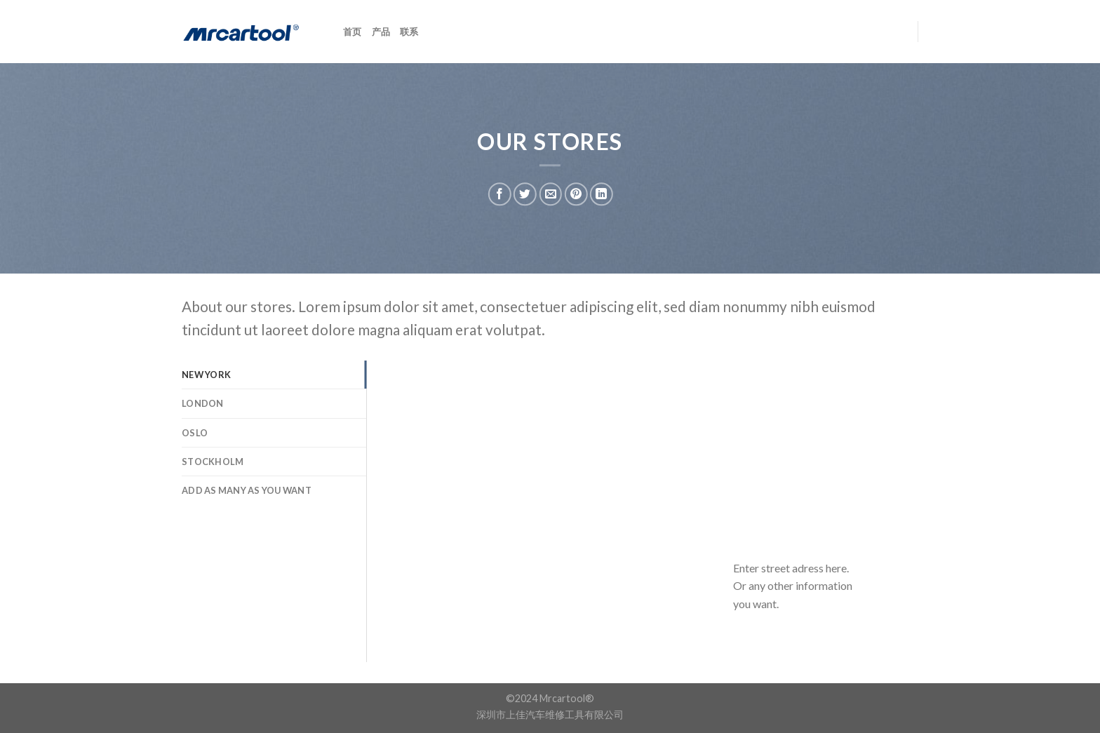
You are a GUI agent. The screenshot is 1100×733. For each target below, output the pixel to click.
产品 (381, 31)
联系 (409, 31)
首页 (352, 31)
